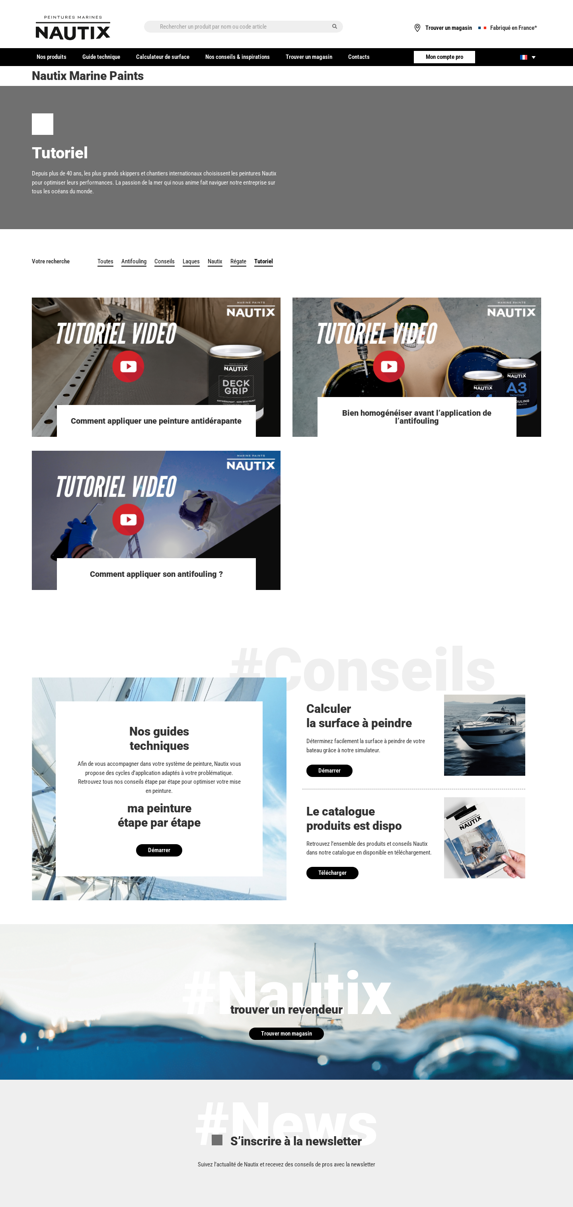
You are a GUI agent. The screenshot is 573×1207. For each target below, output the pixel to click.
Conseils (164, 261)
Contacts (359, 56)
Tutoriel (263, 261)
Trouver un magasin (309, 56)
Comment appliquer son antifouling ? (156, 574)
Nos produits (51, 56)
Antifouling (133, 261)
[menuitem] (528, 57)
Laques (191, 261)
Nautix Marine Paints (88, 76)
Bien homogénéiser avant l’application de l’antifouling (416, 417)
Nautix (215, 261)
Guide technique (101, 56)
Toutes (105, 261)
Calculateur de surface (162, 56)
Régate (238, 261)
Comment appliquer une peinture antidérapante (156, 421)
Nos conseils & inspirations (237, 56)
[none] (528, 57)
